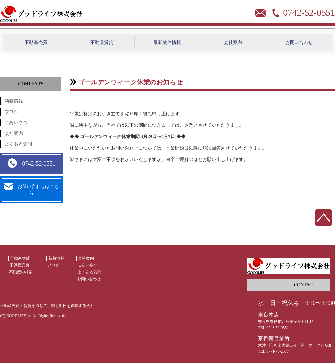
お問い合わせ (299, 42)
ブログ (11, 111)
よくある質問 (18, 144)
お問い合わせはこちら (31, 189)
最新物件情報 (167, 42)
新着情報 (14, 101)
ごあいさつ (16, 122)
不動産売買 (36, 42)
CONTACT (304, 284)
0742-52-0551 (31, 163)
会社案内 (233, 42)
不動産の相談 (21, 272)
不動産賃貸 (101, 42)
